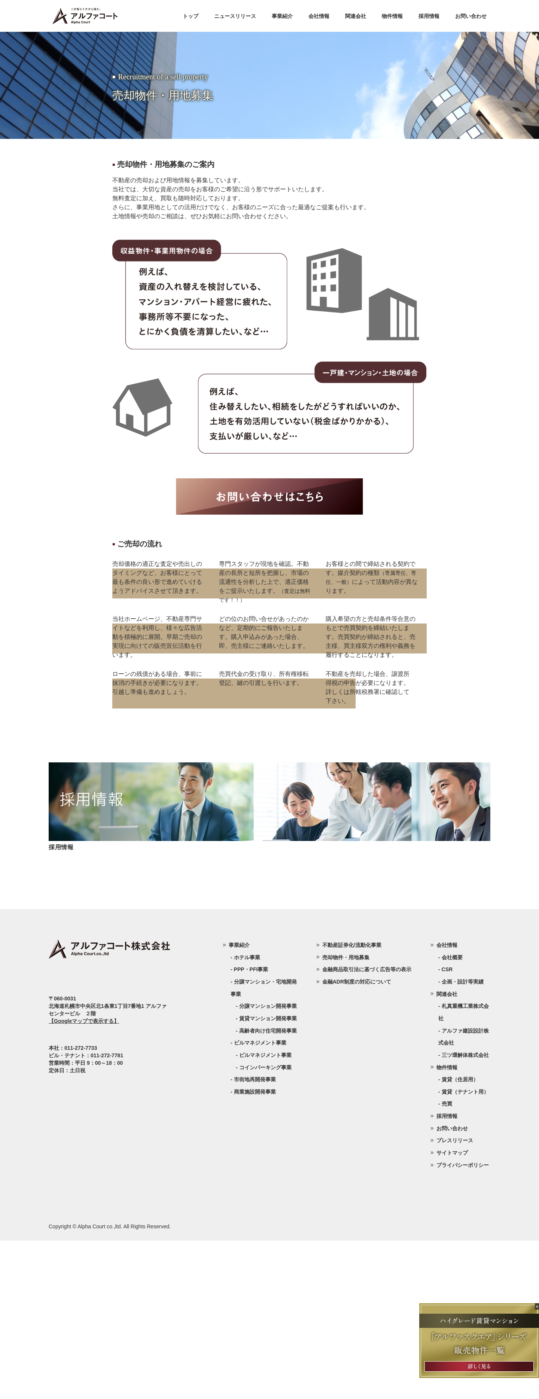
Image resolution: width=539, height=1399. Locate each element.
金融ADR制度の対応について (356, 1140)
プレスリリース (454, 1299)
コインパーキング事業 (265, 1226)
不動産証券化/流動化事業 (351, 1103)
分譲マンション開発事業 (268, 1164)
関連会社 (355, 16)
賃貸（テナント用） (465, 1250)
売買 (447, 1262)
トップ (190, 16)
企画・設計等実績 (463, 1140)
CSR (447, 1128)
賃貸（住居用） (460, 1238)
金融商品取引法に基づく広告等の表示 (366, 1128)
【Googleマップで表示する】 (84, 1179)
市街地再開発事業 (255, 1238)
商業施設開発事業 (255, 1250)
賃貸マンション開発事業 (268, 1177)
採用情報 (428, 16)
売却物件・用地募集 (345, 1116)
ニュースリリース (235, 16)
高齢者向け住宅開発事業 (268, 1189)
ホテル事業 (247, 1116)
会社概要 (452, 1116)
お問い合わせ (471, 16)
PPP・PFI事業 (251, 1128)
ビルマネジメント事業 (265, 1213)
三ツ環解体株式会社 (465, 1213)
